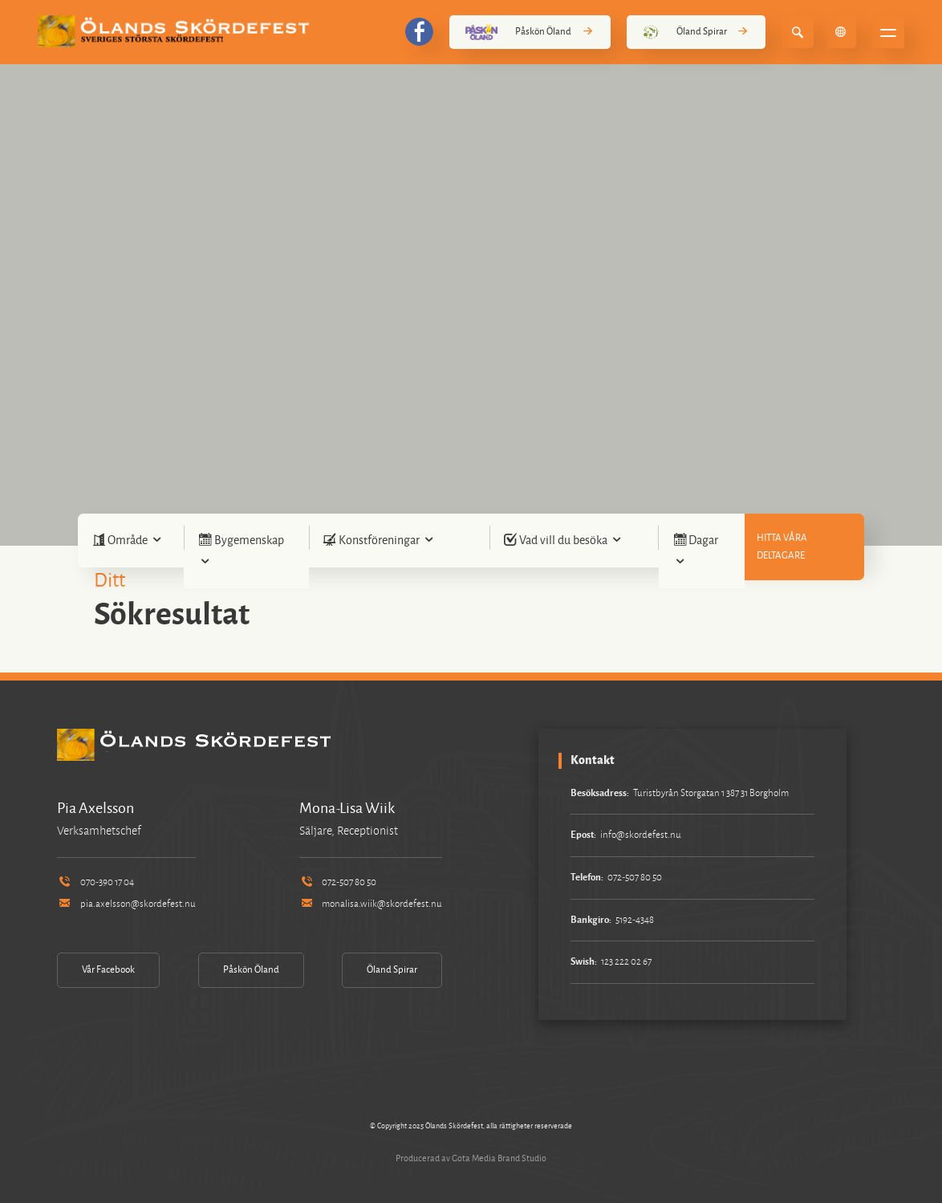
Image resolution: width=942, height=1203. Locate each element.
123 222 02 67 (626, 962)
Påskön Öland (529, 32)
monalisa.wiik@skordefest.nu (370, 904)
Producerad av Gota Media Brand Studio (471, 1158)
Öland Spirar (696, 32)
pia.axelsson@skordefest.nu (126, 904)
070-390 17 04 (95, 882)
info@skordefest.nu (640, 835)
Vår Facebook (108, 970)
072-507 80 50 (337, 882)
